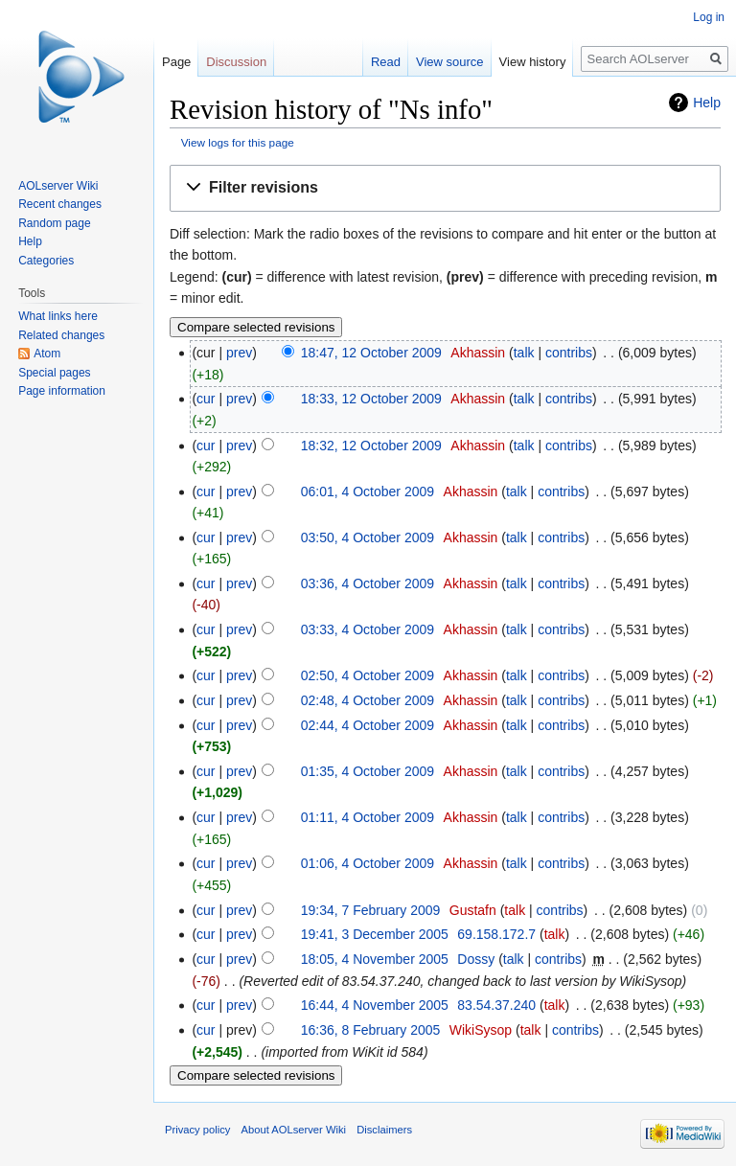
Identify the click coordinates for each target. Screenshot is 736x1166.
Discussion (236, 62)
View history (532, 62)
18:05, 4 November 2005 (374, 959)
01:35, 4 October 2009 (367, 771)
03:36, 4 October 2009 (367, 583)
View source (450, 62)
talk (524, 352)
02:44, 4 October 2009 (367, 725)
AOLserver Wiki (58, 186)
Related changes (61, 335)
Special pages (54, 372)
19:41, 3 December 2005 (374, 934)
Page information (61, 391)
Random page (54, 223)
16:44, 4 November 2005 (374, 1005)
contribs (568, 352)
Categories (46, 260)
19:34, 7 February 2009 (371, 910)
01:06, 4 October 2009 (367, 863)
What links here (58, 316)
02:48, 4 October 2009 (367, 700)
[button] (445, 188)
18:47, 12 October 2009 (371, 352)
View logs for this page (237, 142)
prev (239, 352)
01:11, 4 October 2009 (367, 817)
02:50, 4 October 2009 (367, 675)
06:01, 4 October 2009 (367, 491)
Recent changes (60, 204)
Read (386, 62)
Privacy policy (197, 1129)
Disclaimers (384, 1129)
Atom (47, 353)
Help (707, 102)
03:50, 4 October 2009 (367, 537)
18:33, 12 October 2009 (371, 398)
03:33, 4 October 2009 (367, 629)
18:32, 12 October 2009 (371, 445)
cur (205, 398)
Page (176, 62)
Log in (708, 17)
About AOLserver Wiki (294, 1129)
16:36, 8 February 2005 (371, 1030)
